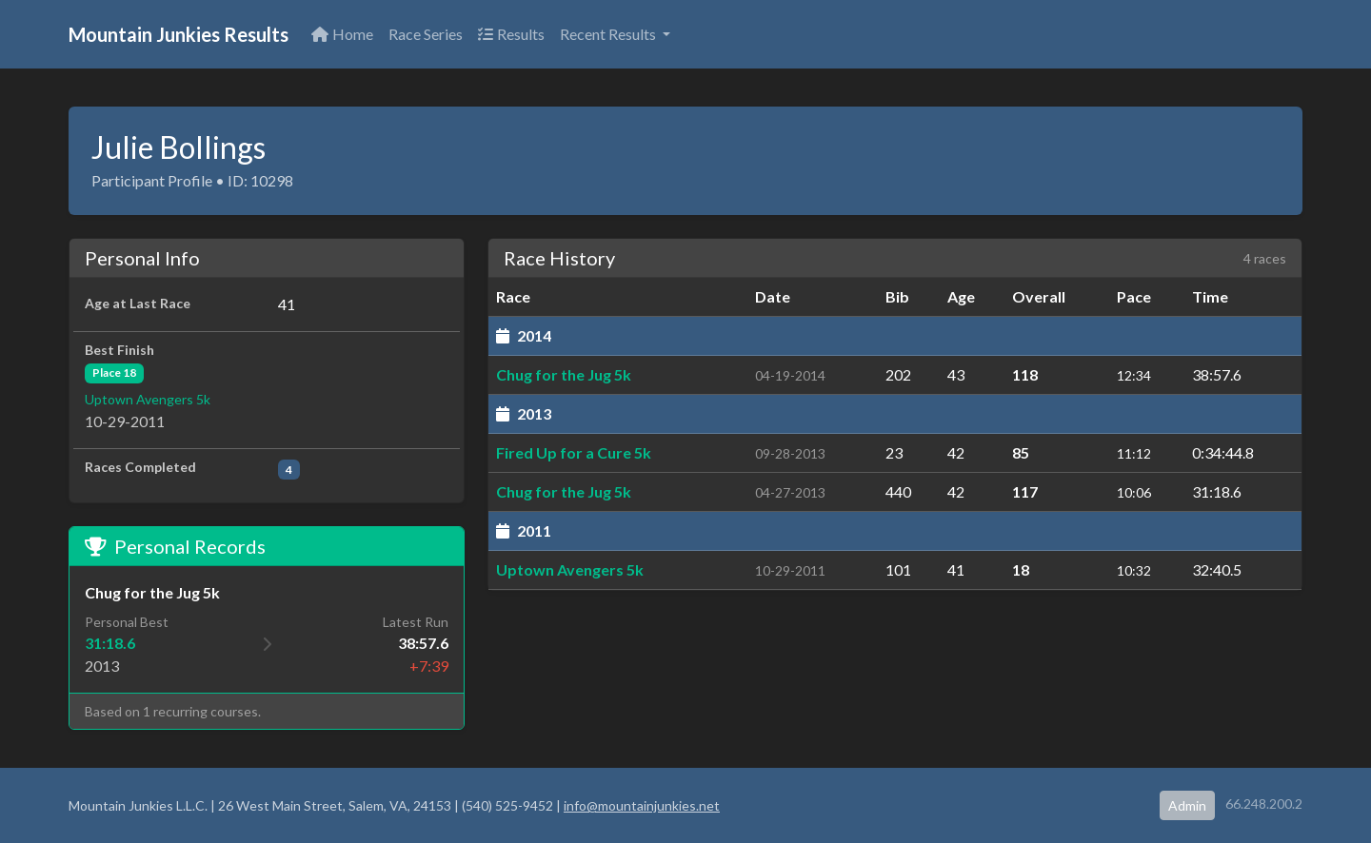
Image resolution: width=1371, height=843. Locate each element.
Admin (1187, 805)
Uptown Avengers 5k (147, 399)
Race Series (425, 34)
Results (511, 34)
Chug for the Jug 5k (563, 374)
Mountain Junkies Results (178, 34)
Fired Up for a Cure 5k (573, 452)
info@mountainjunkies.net (642, 805)
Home (342, 34)
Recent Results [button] (609, 34)
